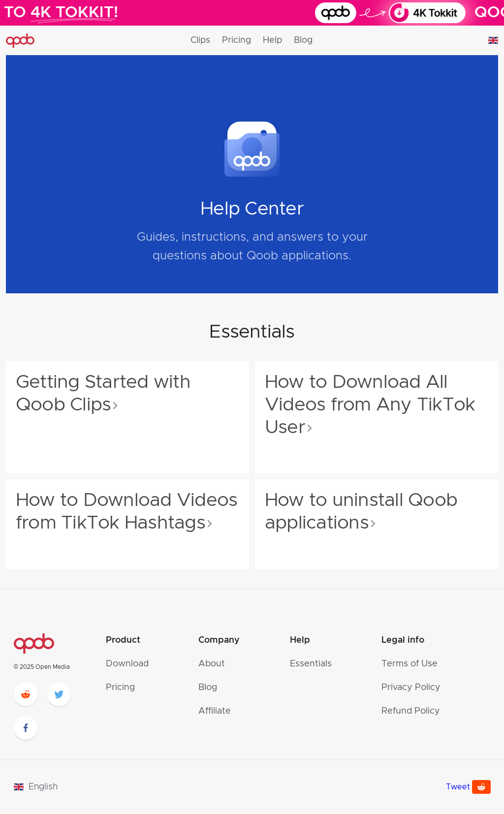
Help (272, 40)
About (211, 663)
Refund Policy (410, 711)
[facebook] (25, 728)
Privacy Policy (411, 687)
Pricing (236, 40)
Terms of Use (409, 663)
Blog (303, 40)
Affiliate (214, 711)
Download (127, 663)
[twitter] (59, 694)
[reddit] (25, 694)
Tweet (458, 787)
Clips (200, 40)
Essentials (311, 663)
